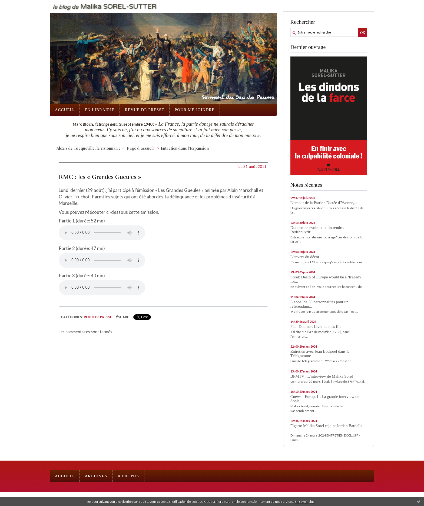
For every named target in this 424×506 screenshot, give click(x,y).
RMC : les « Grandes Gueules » (100, 176)
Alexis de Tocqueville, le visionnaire (89, 148)
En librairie (99, 110)
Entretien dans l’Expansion (185, 148)
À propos (128, 476)
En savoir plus (304, 502)
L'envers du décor (304, 257)
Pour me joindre (195, 110)
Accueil (64, 110)
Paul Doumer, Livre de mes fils (315, 326)
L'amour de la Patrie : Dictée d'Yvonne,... (323, 203)
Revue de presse (144, 110)
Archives (96, 476)
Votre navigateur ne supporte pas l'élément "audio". (102, 232)
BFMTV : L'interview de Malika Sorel (321, 376)
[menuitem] (65, 110)
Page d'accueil (140, 148)
